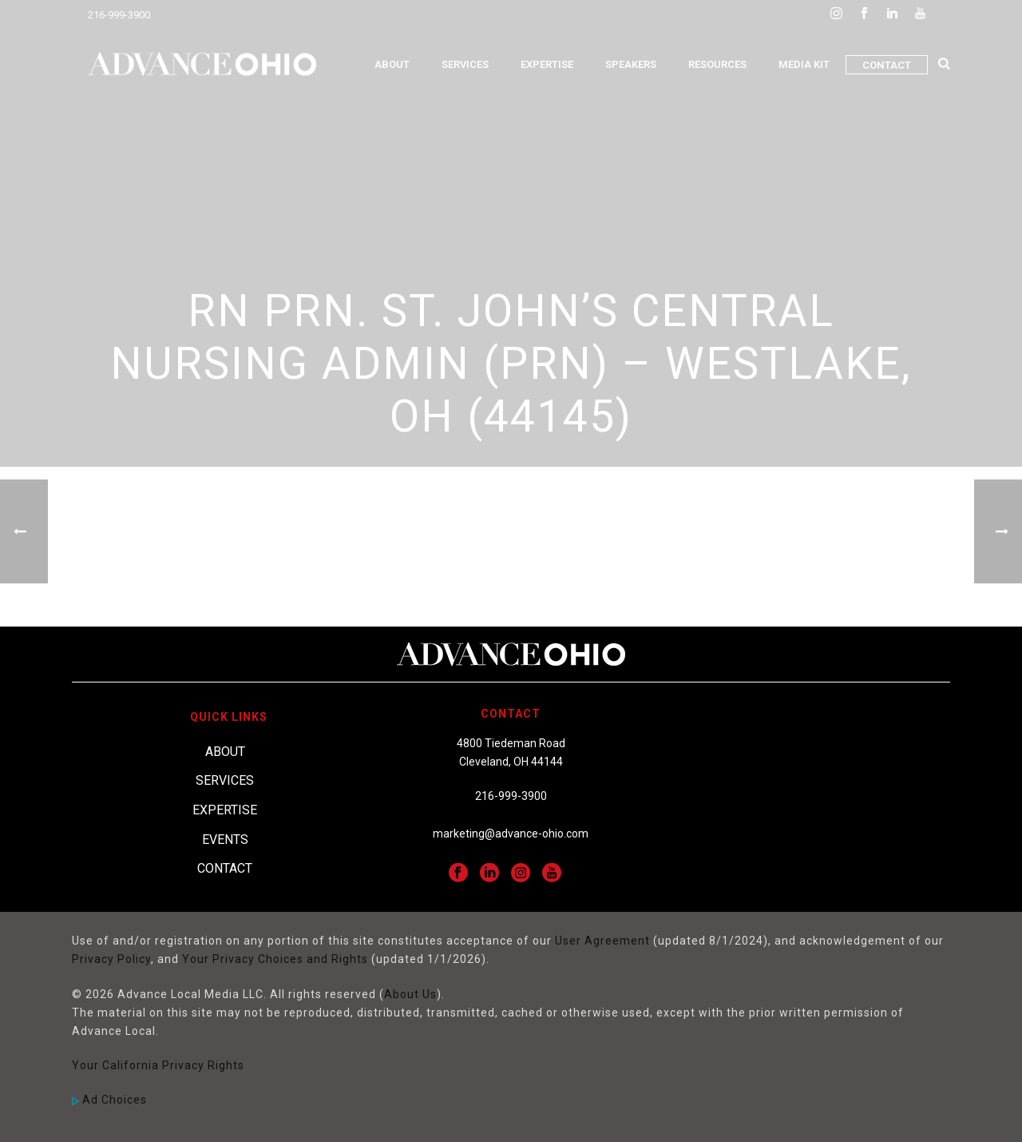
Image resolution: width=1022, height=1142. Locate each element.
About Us (410, 994)
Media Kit (804, 64)
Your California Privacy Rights (158, 1065)
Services (465, 64)
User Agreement (602, 940)
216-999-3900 (119, 15)
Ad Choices (109, 1099)
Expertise (547, 64)
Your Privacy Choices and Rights (275, 959)
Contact (886, 65)
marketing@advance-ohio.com (510, 833)
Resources (717, 64)
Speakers (630, 64)
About (392, 64)
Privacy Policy (111, 959)
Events (225, 839)
